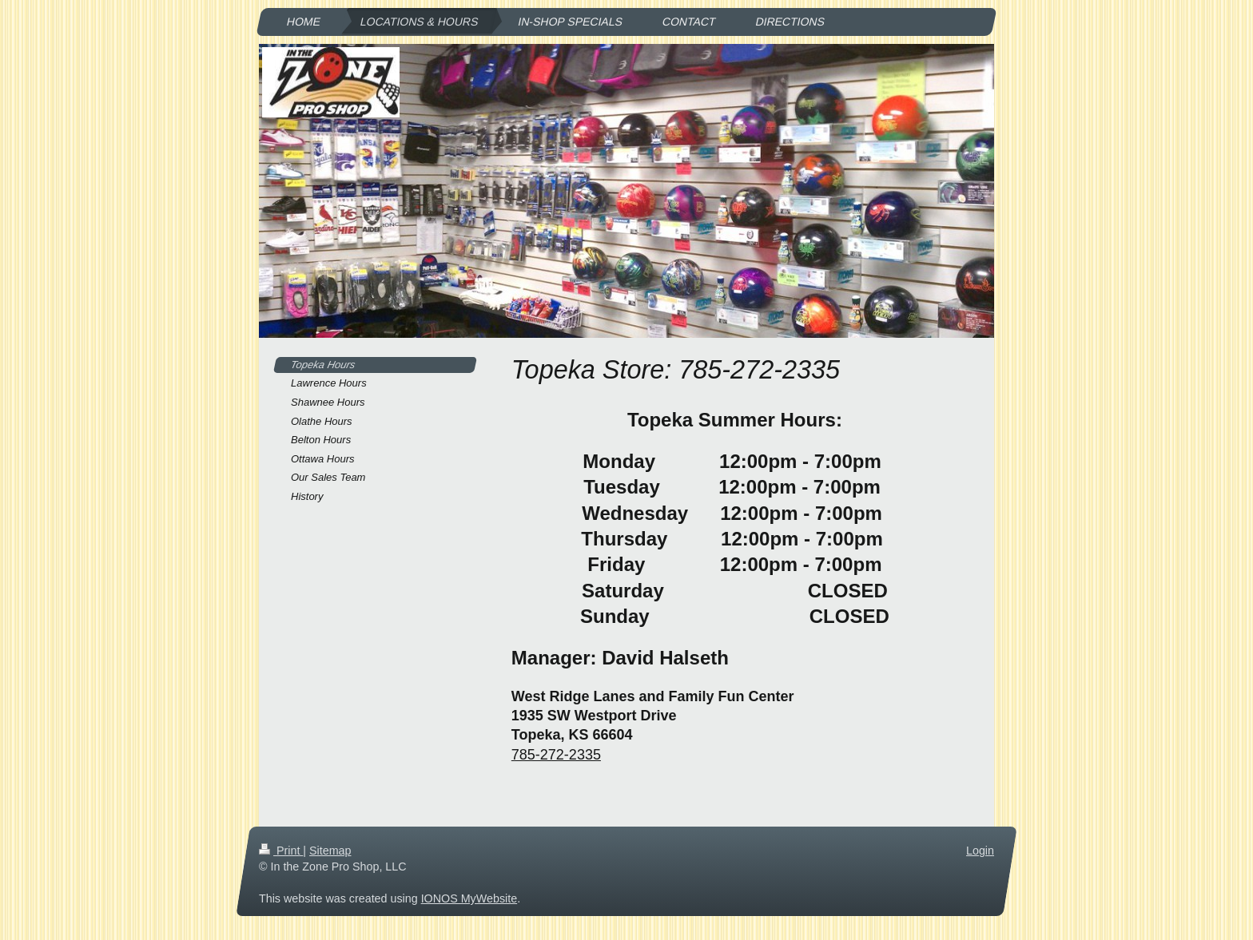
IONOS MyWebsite (469, 898)
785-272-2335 (556, 755)
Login (980, 850)
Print (281, 850)
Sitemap (330, 850)
